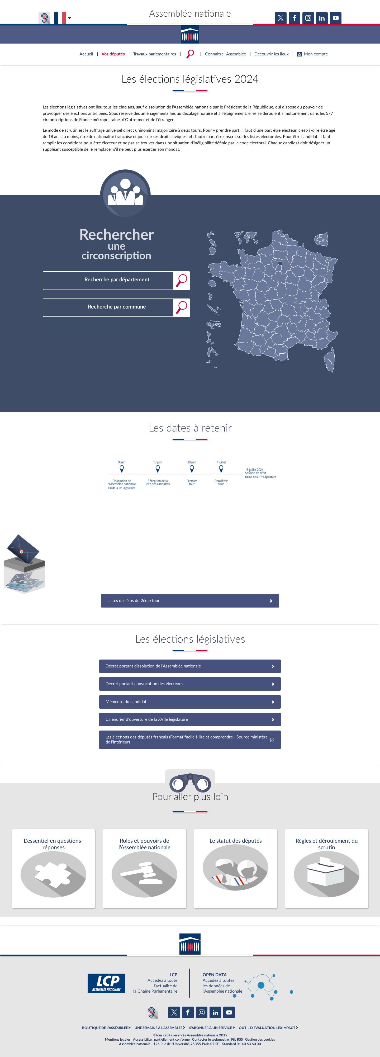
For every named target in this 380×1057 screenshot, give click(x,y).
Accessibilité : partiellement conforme (161, 1039)
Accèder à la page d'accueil (190, 32)
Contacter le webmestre (210, 1039)
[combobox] (116, 280)
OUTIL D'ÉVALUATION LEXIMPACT (267, 1028)
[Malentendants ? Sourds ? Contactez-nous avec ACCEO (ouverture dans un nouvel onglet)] (151, 1012)
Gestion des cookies (260, 1039)
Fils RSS (237, 1039)
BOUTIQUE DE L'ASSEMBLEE (105, 1028)
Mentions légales (118, 1039)
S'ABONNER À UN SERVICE (210, 1028)
